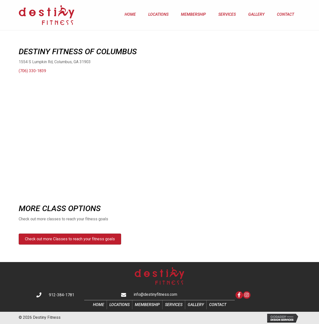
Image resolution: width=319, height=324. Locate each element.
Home (98, 304)
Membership (147, 304)
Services (173, 304)
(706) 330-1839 (32, 70)
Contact (217, 304)
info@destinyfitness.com (155, 294)
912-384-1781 (61, 295)
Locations (119, 304)
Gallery (196, 304)
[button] (239, 295)
